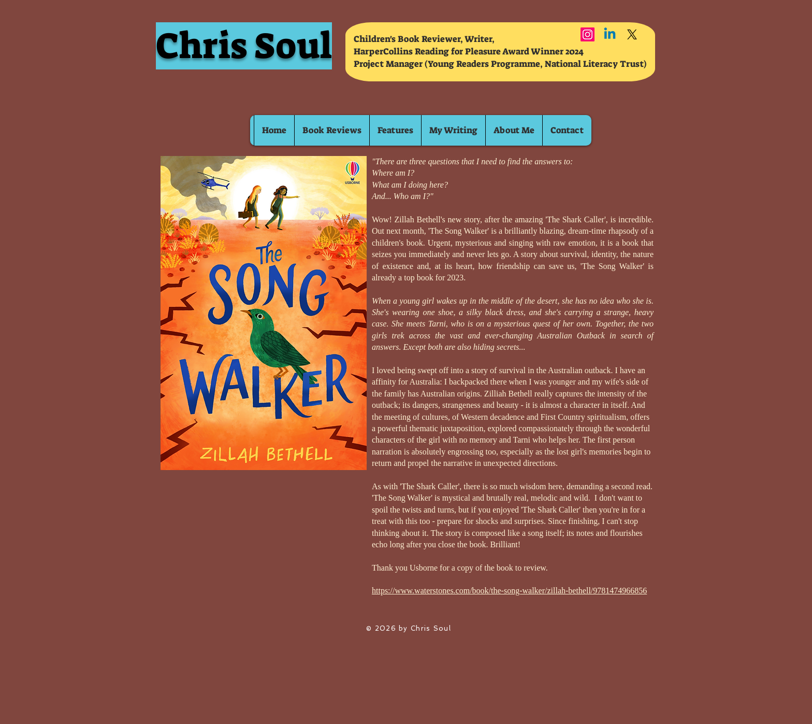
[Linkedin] (610, 34)
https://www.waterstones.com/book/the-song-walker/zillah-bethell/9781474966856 (509, 590)
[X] (632, 34)
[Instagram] (587, 34)
